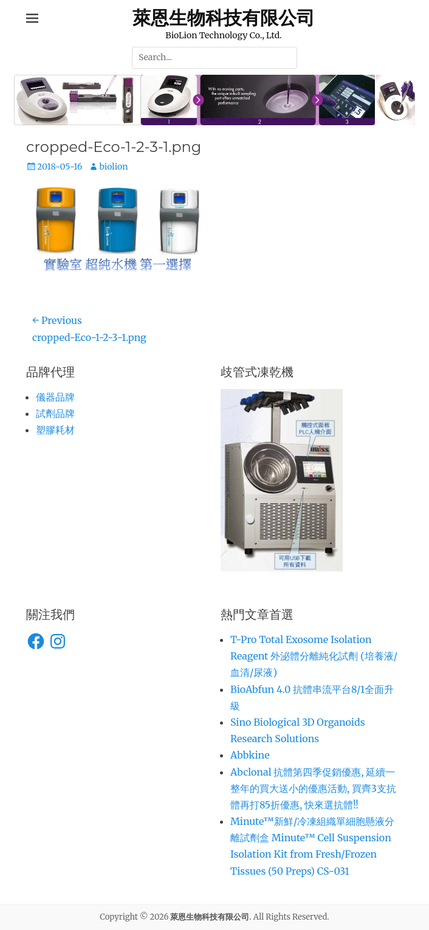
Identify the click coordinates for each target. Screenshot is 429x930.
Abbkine (250, 755)
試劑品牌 (55, 413)
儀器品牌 (55, 397)
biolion (113, 166)
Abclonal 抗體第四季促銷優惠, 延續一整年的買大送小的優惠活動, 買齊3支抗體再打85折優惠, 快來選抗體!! (313, 788)
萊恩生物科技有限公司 (223, 17)
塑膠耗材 (55, 430)
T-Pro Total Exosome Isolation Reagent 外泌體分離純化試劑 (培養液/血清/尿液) (313, 655)
